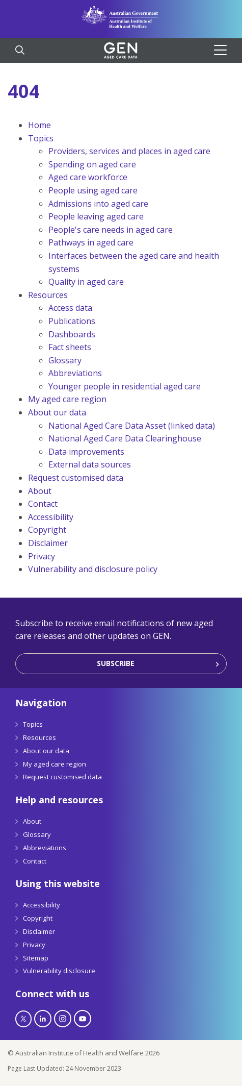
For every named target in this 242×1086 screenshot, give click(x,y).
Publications (71, 321)
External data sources (89, 464)
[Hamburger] (224, 50)
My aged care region (67, 399)
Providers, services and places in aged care (129, 151)
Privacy (41, 556)
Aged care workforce (87, 177)
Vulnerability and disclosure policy (92, 569)
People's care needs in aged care (110, 229)
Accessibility (50, 517)
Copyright (47, 529)
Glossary (65, 360)
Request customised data (75, 477)
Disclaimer (48, 543)
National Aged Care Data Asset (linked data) (131, 425)
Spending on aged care (92, 164)
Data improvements (86, 451)
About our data (57, 412)
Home (39, 125)
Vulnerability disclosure (59, 970)
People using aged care (93, 190)
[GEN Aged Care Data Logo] (120, 50)
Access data (70, 307)
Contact (43, 503)
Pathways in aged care (90, 242)
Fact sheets (69, 347)
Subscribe (116, 663)
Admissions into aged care (98, 203)
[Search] (19, 51)
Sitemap (35, 957)
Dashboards (71, 334)
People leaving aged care (96, 216)
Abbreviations (75, 373)
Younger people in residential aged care (124, 386)
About (39, 491)
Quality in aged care (86, 281)
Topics (40, 138)
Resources (48, 295)
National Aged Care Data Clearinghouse (124, 438)
